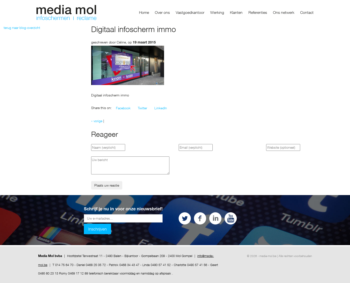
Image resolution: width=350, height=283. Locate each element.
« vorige (96, 121)
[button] (123, 108)
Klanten (236, 12)
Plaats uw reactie (106, 185)
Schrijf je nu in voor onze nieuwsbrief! (123, 209)
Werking (217, 12)
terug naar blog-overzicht (22, 28)
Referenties (257, 12)
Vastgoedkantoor (190, 12)
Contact (307, 12)
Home (144, 12)
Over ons (162, 12)
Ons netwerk (283, 12)
